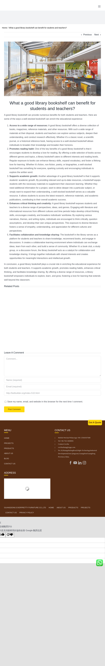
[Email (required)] (52, 386)
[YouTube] (75, 462)
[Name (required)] (52, 380)
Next (96, 34)
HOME (51, 508)
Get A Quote (95, 422)
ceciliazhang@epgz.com (66, 447)
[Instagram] (84, 462)
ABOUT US (61, 508)
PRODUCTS (73, 508)
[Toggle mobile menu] (99, 6)
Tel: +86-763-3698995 (65, 441)
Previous (87, 34)
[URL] (52, 393)
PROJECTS (85, 508)
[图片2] (52, 69)
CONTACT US (11, 513)
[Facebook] (70, 462)
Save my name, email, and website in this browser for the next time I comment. (45, 401)
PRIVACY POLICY (26, 513)
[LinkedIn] (79, 462)
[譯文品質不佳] (10, 535)
